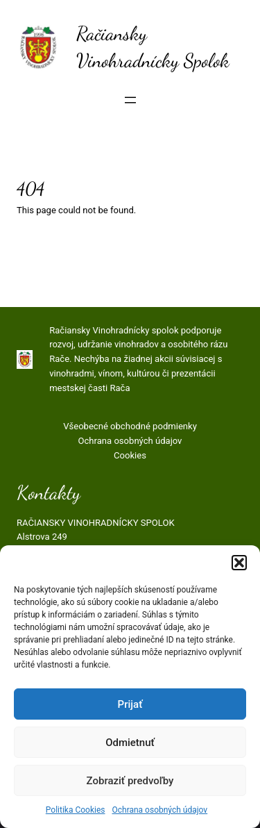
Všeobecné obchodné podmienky (130, 426)
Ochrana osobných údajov (159, 810)
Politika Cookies (75, 810)
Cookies (130, 455)
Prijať (130, 704)
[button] (239, 563)
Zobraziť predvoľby (130, 781)
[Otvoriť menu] (130, 100)
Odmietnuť (130, 742)
